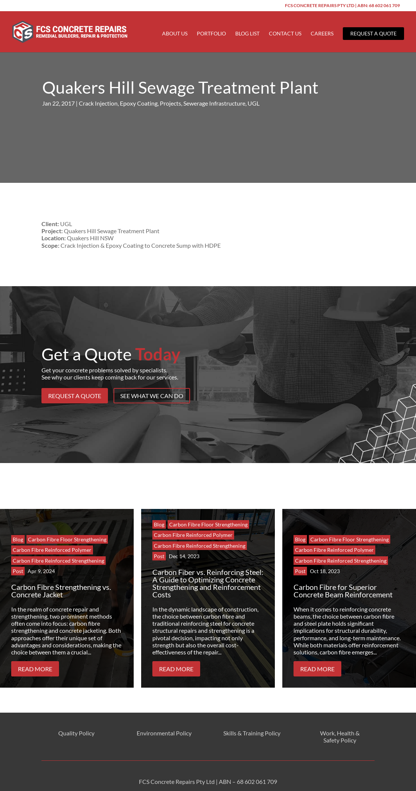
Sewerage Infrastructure (214, 92)
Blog (18, 528)
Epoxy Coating (139, 92)
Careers (322, 34)
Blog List (247, 34)
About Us (174, 34)
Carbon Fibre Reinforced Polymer (52, 539)
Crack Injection (98, 92)
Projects (170, 92)
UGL (254, 92)
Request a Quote (373, 33)
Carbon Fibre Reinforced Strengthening (58, 550)
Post (18, 560)
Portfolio (211, 34)
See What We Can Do (151, 384)
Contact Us (285, 34)
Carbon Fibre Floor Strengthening (67, 528)
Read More (35, 658)
